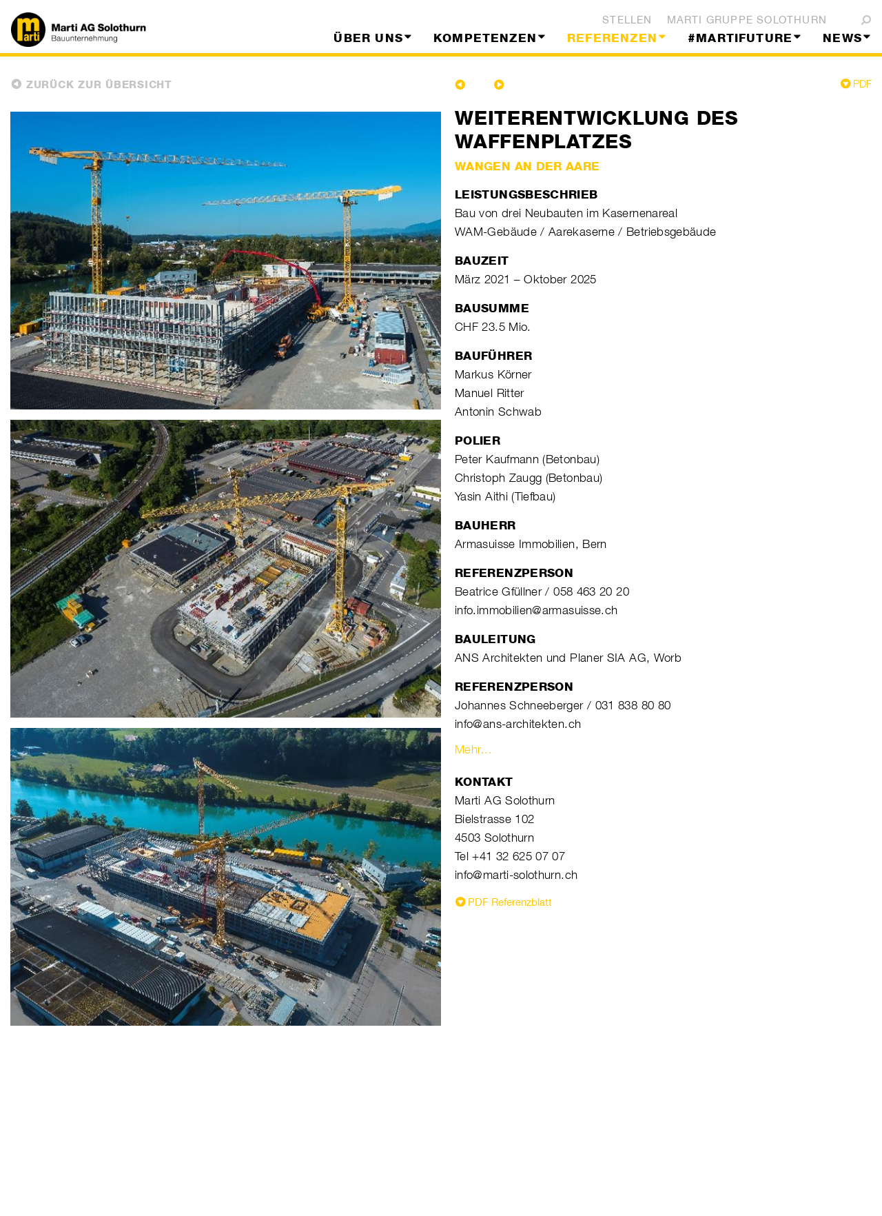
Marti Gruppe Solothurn (747, 19)
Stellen (627, 19)
